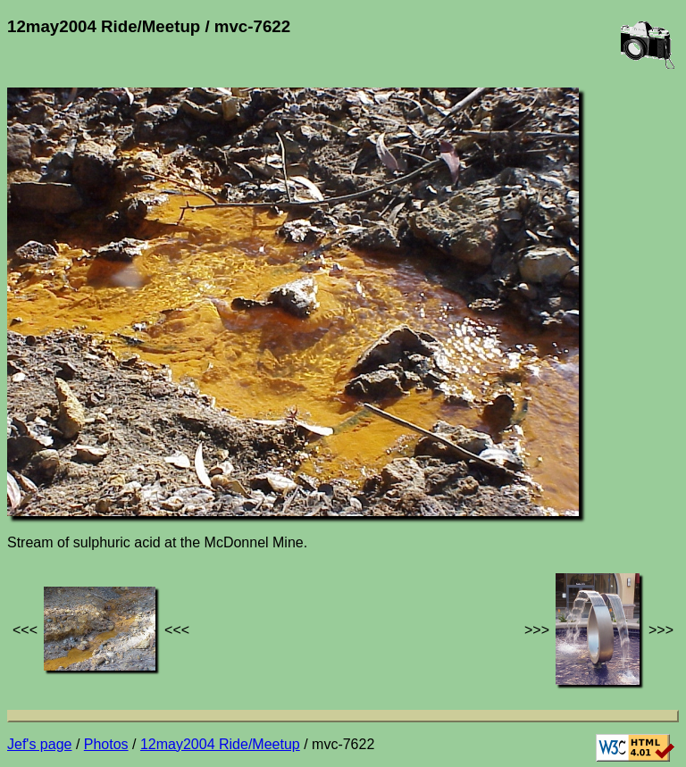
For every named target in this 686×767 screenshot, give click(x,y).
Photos (106, 744)
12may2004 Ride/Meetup (220, 744)
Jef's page (39, 744)
